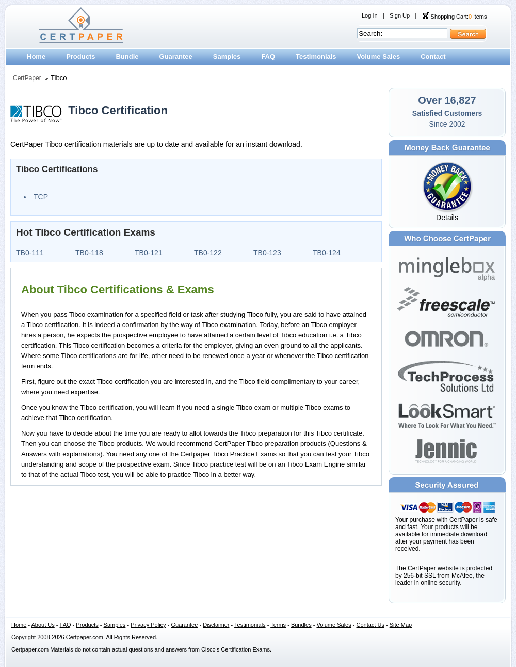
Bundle (127, 56)
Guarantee (175, 56)
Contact (433, 56)
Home (36, 56)
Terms (278, 625)
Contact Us (370, 625)
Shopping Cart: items (454, 16)
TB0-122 (208, 253)
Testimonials (316, 56)
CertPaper (27, 78)
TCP (41, 197)
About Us (43, 625)
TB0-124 (327, 253)
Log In (370, 15)
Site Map (401, 625)
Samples (226, 56)
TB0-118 (89, 253)
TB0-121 (149, 253)
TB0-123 (267, 253)
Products (80, 56)
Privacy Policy (148, 625)
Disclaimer (216, 625)
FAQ (268, 56)
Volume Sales (378, 56)
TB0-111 (30, 253)
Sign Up (400, 15)
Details (447, 217)
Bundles (301, 625)
